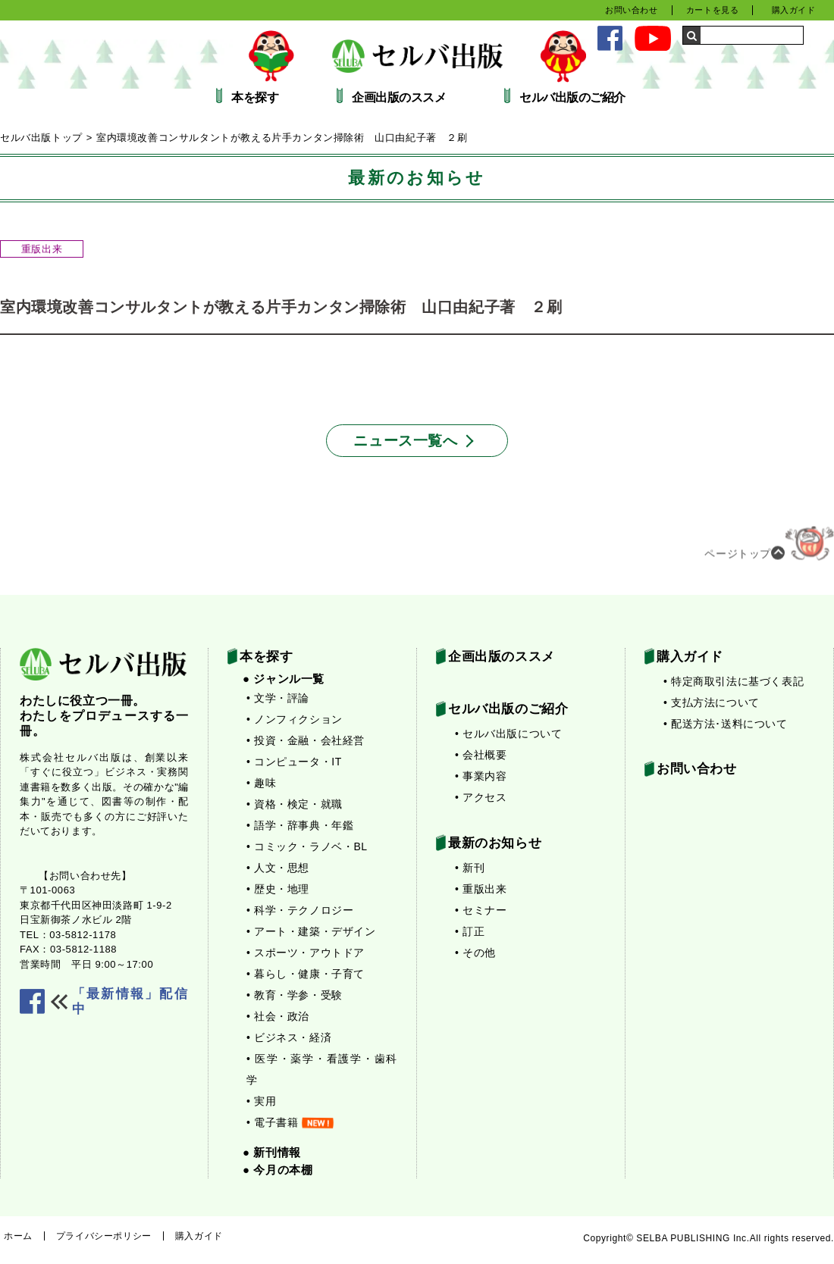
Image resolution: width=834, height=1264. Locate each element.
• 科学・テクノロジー (299, 910)
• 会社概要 (480, 755)
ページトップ (769, 547)
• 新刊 (469, 868)
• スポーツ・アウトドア (305, 952)
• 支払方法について (711, 702)
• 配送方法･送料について (725, 724)
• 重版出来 (480, 889)
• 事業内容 (480, 776)
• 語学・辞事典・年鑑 (299, 825)
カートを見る (712, 9)
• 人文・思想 (277, 868)
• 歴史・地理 (277, 889)
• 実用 (261, 1101)
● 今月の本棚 (277, 1169)
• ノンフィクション (294, 719)
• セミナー (480, 910)
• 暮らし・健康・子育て (305, 974)
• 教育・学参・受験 (294, 995)
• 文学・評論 (277, 698)
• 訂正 (469, 931)
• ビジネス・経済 (288, 1037)
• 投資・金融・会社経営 (305, 740)
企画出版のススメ (399, 98)
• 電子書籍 (290, 1122)
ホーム (18, 1236)
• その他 (475, 952)
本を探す (254, 98)
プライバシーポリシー (104, 1236)
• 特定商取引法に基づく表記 (733, 681)
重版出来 (41, 249)
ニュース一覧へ (405, 441)
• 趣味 (261, 783)
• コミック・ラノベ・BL (307, 846)
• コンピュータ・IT (294, 762)
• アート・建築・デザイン (311, 931)
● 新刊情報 (272, 1152)
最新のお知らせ (494, 843)
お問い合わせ (631, 9)
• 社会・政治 (277, 1016)
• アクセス (480, 797)
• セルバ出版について (508, 733)
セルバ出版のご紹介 (572, 98)
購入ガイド (794, 9)
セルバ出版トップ (41, 137)
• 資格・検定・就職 (294, 804)
